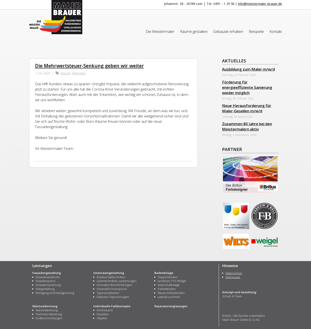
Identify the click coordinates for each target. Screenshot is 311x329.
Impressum (233, 277)
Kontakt (276, 31)
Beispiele (256, 31)
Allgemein (79, 73)
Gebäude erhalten (228, 31)
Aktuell (65, 73)
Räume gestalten (194, 31)
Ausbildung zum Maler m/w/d (248, 69)
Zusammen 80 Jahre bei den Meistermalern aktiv (247, 126)
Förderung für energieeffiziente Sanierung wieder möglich (247, 87)
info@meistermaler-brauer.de (260, 4)
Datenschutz (234, 273)
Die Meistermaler (160, 31)
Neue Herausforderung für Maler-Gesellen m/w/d (246, 108)
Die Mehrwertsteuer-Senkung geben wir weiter (89, 65)
